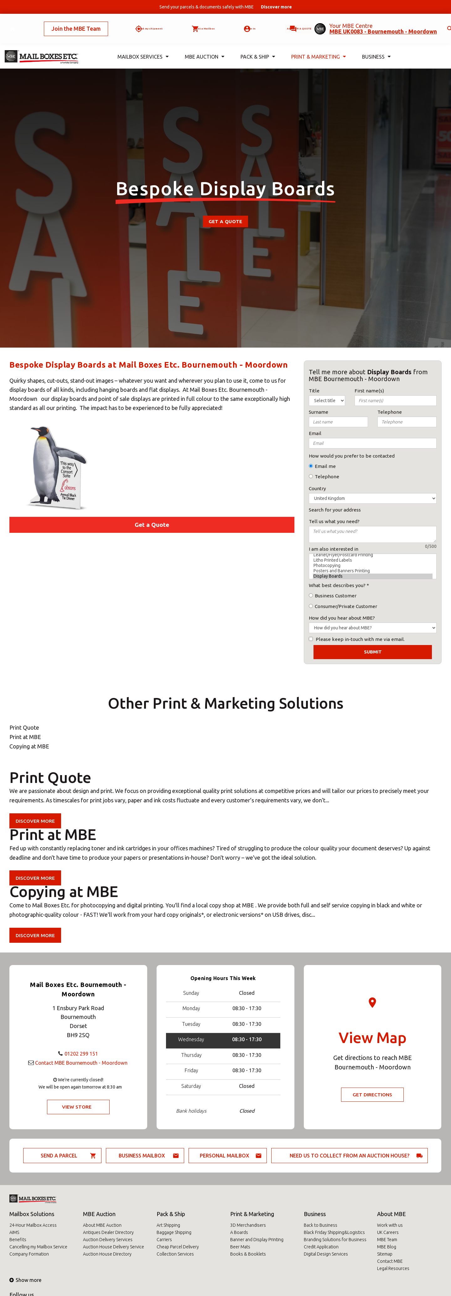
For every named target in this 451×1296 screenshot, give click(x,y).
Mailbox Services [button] (142, 46)
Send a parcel (59, 1155)
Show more (25, 1280)
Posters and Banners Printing (373, 571)
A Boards (239, 1232)
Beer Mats (240, 1246)
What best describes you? (337, 585)
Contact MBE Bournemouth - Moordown (81, 1062)
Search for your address (335, 509)
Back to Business (320, 1225)
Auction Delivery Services (107, 1239)
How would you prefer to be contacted (352, 456)
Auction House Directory (107, 1254)
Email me (325, 466)
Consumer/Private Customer (346, 606)
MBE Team (387, 1239)
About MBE (391, 1214)
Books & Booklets (248, 1254)
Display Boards (373, 576)
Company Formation (29, 1254)
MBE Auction (99, 1214)
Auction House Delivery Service (113, 1246)
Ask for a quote (287, 23)
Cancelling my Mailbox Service (38, 1246)
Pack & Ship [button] (256, 46)
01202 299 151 (81, 1053)
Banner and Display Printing (256, 1239)
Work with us (390, 1225)
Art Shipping (168, 1225)
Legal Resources (393, 1268)
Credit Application (321, 1246)
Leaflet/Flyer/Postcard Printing (373, 555)
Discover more (36, 821)
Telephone (327, 476)
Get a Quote (225, 221)
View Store (76, 1107)
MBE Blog (386, 1246)
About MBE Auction (102, 1225)
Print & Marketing (252, 1214)
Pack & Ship (171, 1214)
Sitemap (384, 1254)
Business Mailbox (142, 1155)
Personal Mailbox (224, 1155)
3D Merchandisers (248, 1225)
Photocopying (373, 565)
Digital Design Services (326, 1254)
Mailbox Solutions (31, 1214)
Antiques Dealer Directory (108, 1232)
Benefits (17, 1239)
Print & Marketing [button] (318, 46)
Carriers (164, 1239)
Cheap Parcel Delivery (178, 1246)
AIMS (14, 1232)
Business (315, 1214)
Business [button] (375, 46)
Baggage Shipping (174, 1232)
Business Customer (335, 595)
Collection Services (175, 1254)
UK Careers (388, 1232)
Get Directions (372, 1095)
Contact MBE (390, 1261)
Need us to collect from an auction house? (349, 1155)
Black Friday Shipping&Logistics (334, 1232)
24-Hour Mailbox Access (33, 1225)
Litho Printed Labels (373, 560)
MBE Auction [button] (202, 46)
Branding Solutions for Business (335, 1239)
